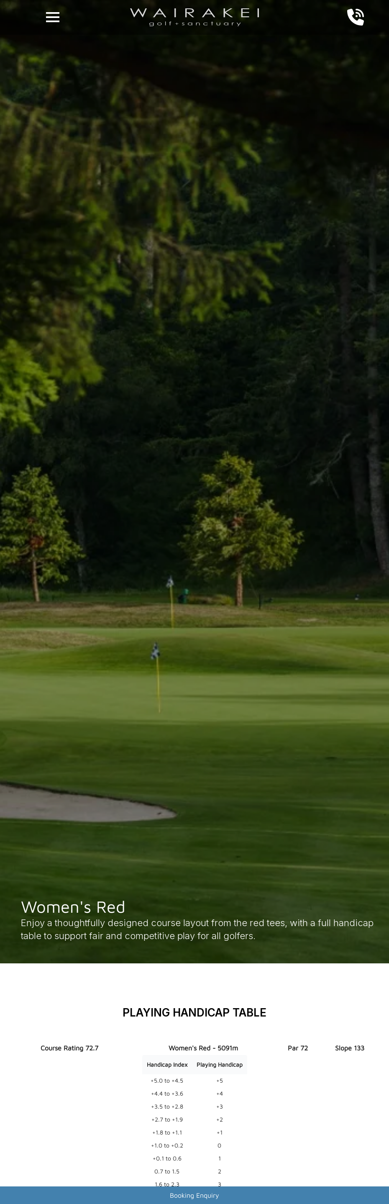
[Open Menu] (52, 17)
